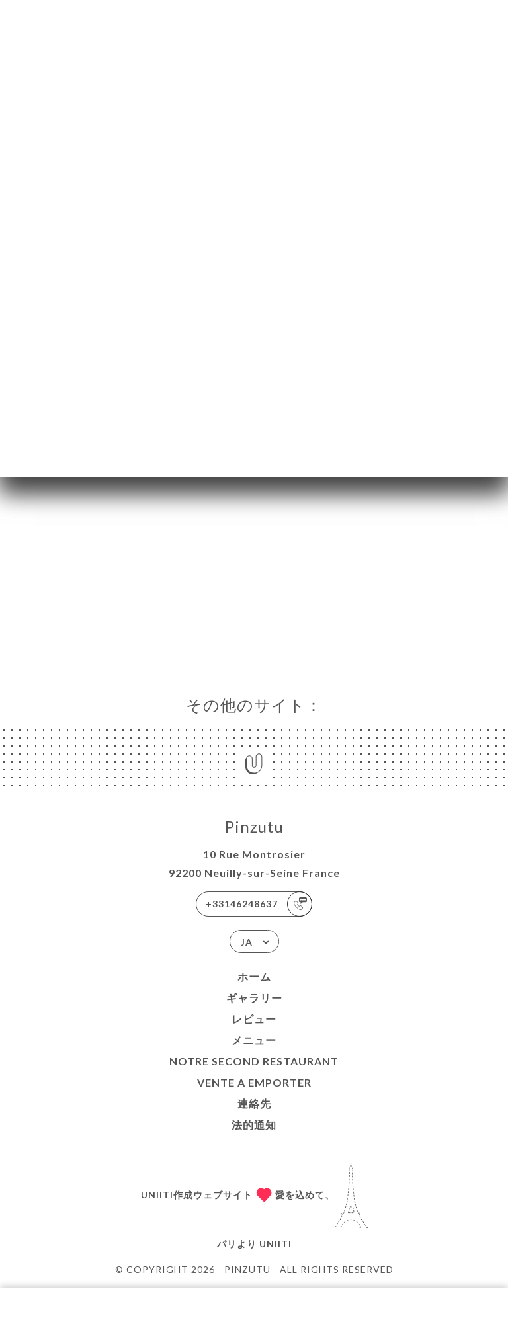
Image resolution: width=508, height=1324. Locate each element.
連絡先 (254, 1103)
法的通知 (254, 1124)
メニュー (254, 1040)
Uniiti (275, 1243)
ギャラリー (254, 997)
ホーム (254, 976)
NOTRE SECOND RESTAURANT (254, 1061)
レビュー (254, 1019)
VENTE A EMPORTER (254, 1082)
